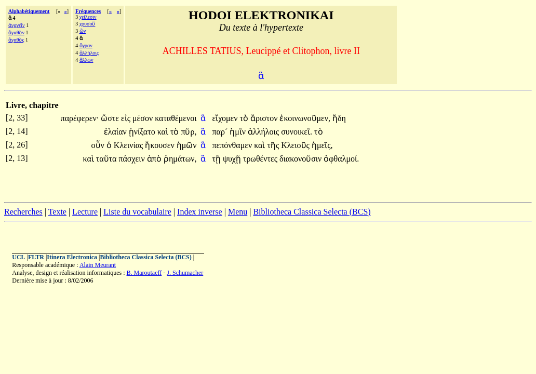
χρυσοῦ (87, 23)
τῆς (274, 145)
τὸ (244, 118)
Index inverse (199, 211)
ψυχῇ (233, 158)
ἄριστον (265, 118)
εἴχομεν (225, 118)
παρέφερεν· (80, 118)
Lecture (85, 211)
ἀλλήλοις (89, 53)
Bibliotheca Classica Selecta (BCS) (311, 211)
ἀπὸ (155, 158)
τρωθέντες (261, 158)
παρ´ (221, 131)
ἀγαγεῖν (16, 25)
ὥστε (111, 118)
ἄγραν (85, 45)
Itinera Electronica (72, 257)
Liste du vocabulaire (137, 211)
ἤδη (339, 118)
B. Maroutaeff (144, 272)
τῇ (217, 158)
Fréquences (88, 11)
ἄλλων (86, 60)
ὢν (82, 31)
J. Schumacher (185, 272)
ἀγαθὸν (16, 32)
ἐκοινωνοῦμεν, (304, 118)
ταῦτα (107, 158)
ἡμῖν (239, 131)
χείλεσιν (88, 17)
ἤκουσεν (160, 145)
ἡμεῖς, (322, 145)
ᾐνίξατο (143, 131)
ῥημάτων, (180, 158)
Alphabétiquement (28, 11)
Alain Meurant (97, 265)
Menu (237, 211)
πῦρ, (188, 131)
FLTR (36, 257)
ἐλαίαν (116, 131)
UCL (18, 257)
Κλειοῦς (296, 145)
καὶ (163, 131)
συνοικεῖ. (296, 131)
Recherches (23, 211)
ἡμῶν (187, 145)
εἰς (126, 118)
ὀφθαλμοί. (341, 158)
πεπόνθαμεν (233, 145)
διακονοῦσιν (301, 158)
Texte (57, 211)
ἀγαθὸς (16, 40)
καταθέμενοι (175, 118)
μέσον (143, 118)
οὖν (98, 145)
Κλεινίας (129, 145)
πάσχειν (132, 158)
